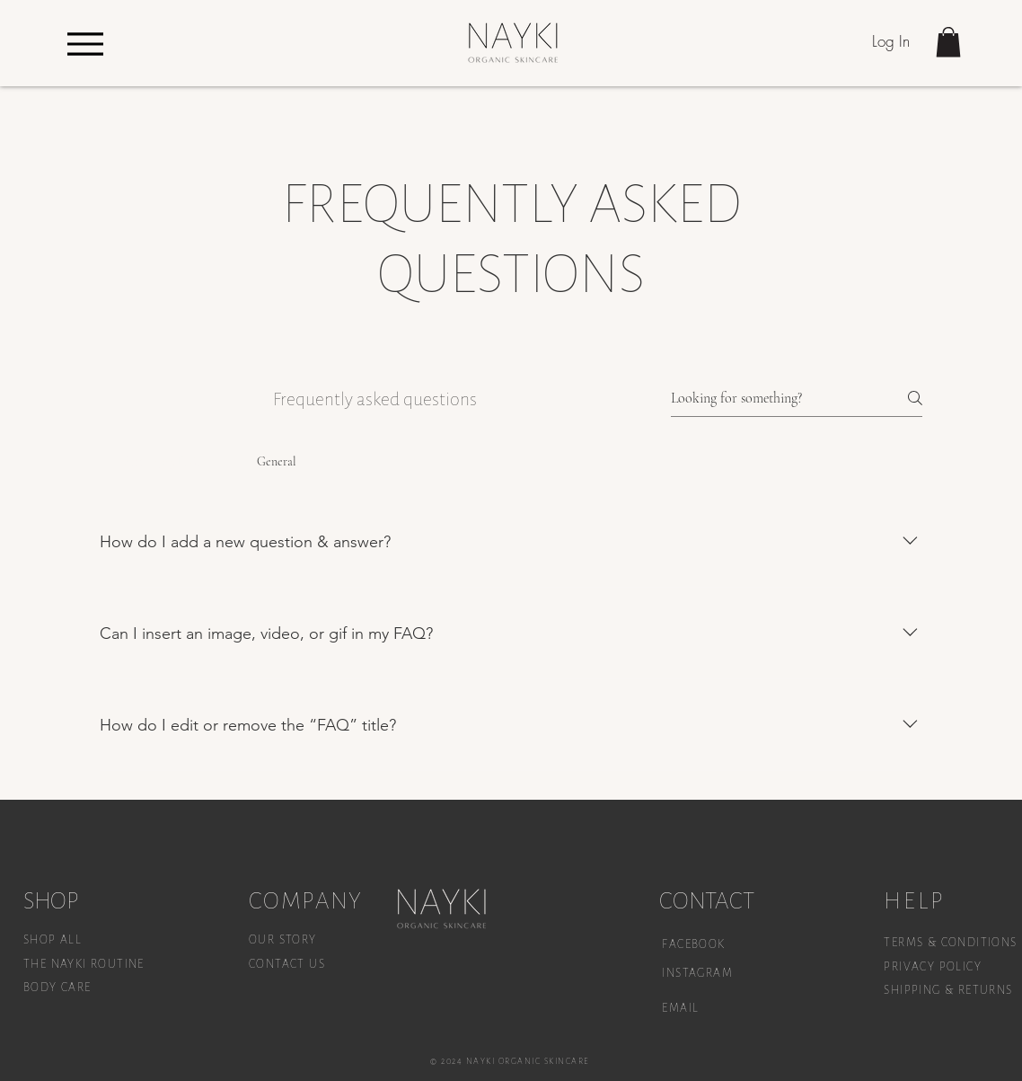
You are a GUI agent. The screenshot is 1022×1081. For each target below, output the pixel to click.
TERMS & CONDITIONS (950, 942)
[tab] (166, 462)
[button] (948, 42)
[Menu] (84, 43)
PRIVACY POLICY (934, 967)
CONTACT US (287, 964)
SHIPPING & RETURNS (948, 990)
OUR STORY (283, 940)
